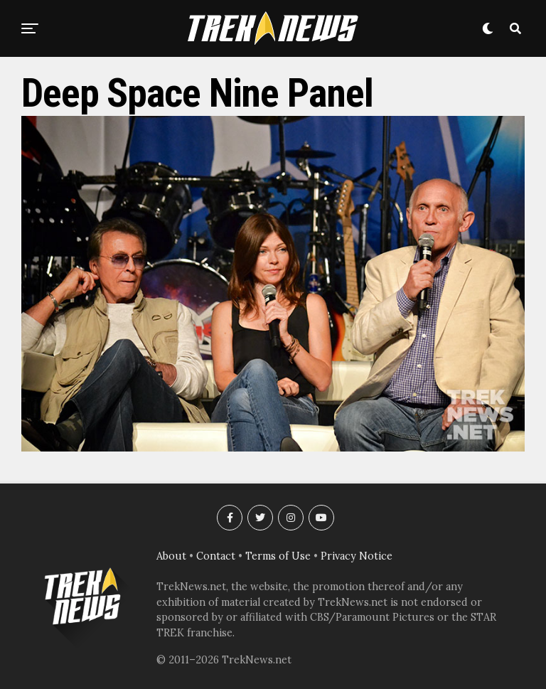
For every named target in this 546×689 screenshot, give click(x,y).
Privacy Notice (356, 556)
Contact (215, 556)
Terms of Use (278, 556)
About (171, 556)
